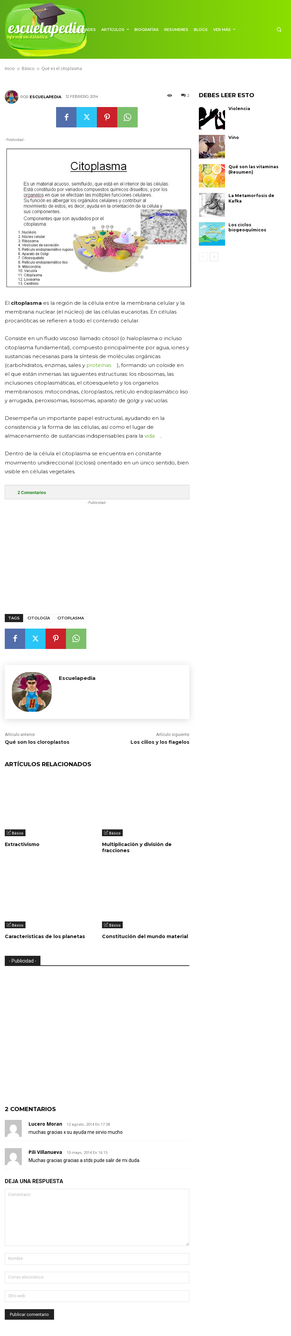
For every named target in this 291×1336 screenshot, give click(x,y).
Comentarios (32, 492)
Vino (233, 137)
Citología (39, 618)
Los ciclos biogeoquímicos (247, 227)
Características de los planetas (45, 936)
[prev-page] (203, 256)
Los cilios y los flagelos (160, 742)
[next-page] (214, 256)
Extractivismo (22, 844)
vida (149, 436)
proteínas (98, 365)
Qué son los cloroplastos (37, 742)
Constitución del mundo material (145, 936)
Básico (17, 833)
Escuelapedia (45, 96)
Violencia (239, 108)
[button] (279, 29)
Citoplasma (70, 618)
